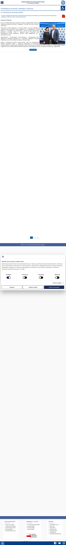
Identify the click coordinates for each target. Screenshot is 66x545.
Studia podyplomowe (10, 526)
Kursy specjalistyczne (10, 527)
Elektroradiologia (54, 524)
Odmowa (12, 287)
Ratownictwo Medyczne (55, 533)
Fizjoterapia (52, 527)
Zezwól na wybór (33, 287)
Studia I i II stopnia (9, 524)
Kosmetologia (53, 529)
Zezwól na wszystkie (54, 287)
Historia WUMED (31, 527)
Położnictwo (53, 532)
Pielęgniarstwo (53, 530)
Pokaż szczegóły (57, 283)
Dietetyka (52, 526)
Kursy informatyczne (10, 530)
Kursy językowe (9, 529)
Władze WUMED (30, 526)
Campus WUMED (30, 529)
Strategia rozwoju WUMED (33, 524)
